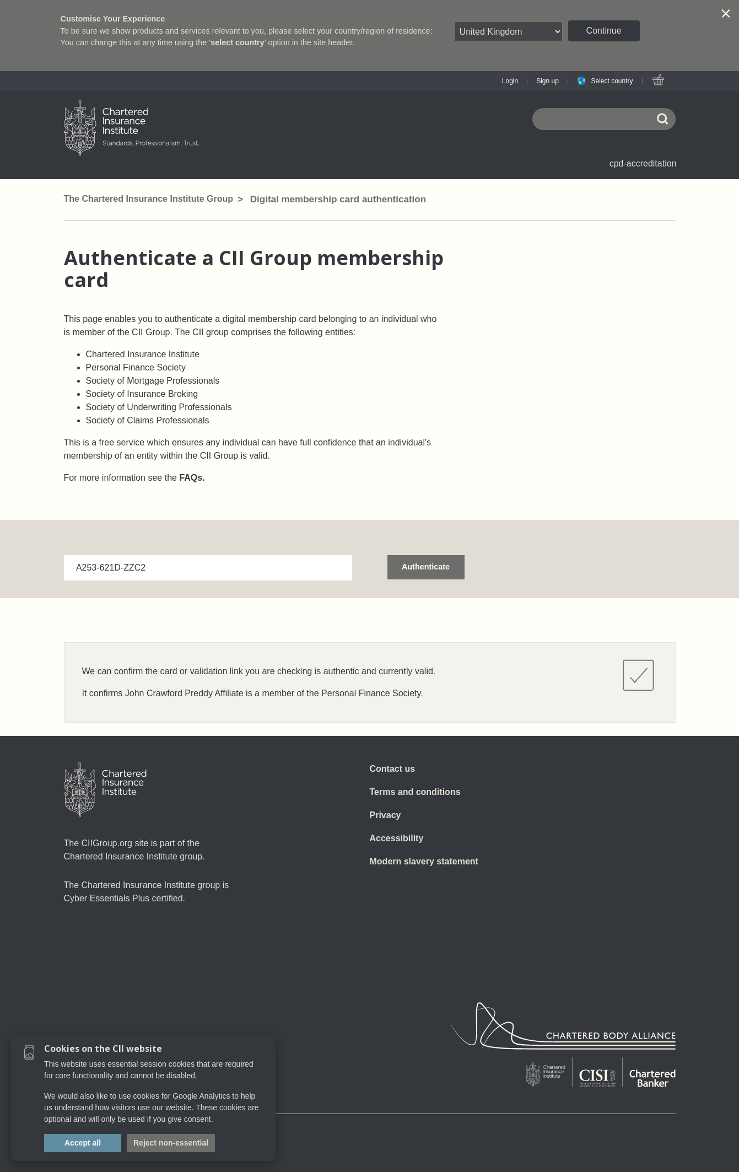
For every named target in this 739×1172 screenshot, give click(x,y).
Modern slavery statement (424, 861)
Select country (612, 81)
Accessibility (397, 838)
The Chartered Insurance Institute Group (149, 198)
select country (238, 42)
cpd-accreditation (643, 163)
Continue (604, 30)
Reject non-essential (170, 1142)
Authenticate (426, 566)
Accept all (82, 1142)
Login (510, 81)
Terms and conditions (415, 792)
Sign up (547, 81)
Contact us (393, 768)
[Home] (105, 790)
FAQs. (191, 477)
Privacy (385, 815)
